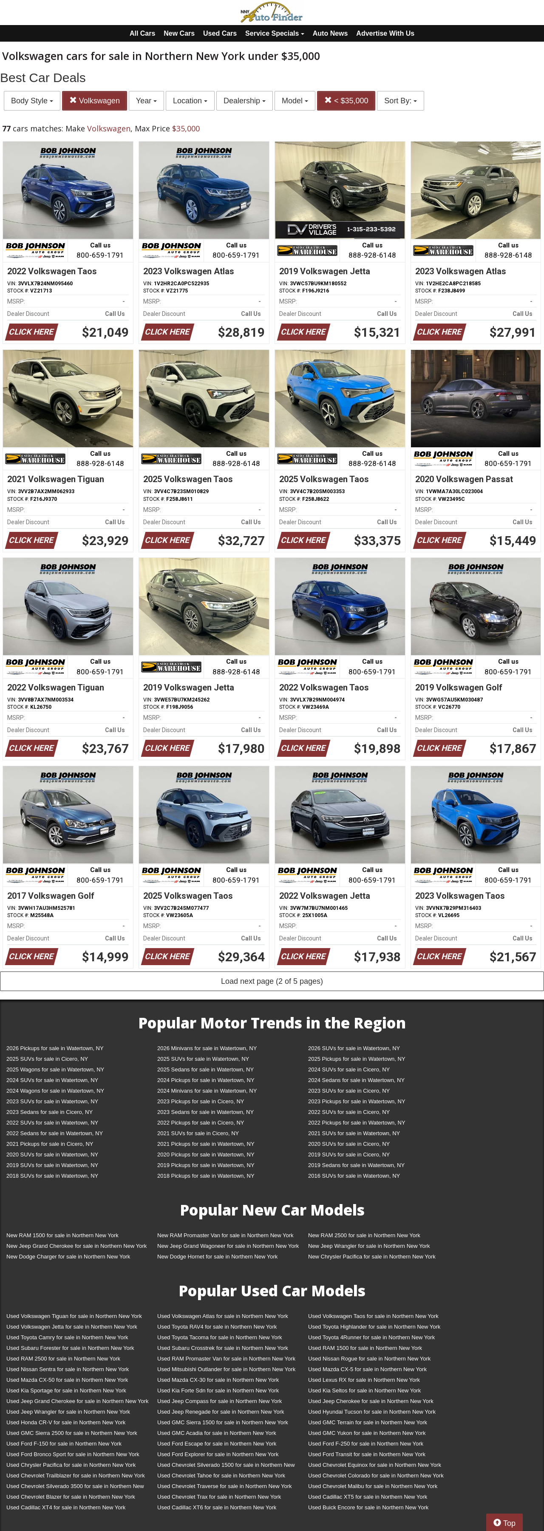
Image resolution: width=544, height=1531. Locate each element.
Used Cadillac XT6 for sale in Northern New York (216, 1507)
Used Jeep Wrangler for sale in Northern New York (68, 1412)
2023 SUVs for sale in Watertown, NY (52, 1101)
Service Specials (274, 33)
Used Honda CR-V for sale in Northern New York (65, 1422)
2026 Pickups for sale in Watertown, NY (55, 1048)
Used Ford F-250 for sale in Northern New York (365, 1443)
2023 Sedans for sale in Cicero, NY (49, 1112)
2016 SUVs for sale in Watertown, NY (354, 1176)
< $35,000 (346, 100)
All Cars (142, 33)
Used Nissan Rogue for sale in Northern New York (369, 1358)
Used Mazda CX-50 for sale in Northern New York (67, 1380)
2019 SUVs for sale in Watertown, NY (52, 1165)
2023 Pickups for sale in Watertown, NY (356, 1101)
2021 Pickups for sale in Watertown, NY (206, 1144)
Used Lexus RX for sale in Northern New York (364, 1380)
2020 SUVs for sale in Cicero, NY (349, 1144)
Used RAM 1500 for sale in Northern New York (365, 1348)
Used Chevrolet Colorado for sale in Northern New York (376, 1475)
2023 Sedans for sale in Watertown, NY (205, 1112)
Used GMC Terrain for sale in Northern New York (367, 1422)
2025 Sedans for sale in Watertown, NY (205, 1069)
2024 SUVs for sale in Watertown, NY (52, 1080)
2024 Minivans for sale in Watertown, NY (207, 1091)
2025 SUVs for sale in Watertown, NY (203, 1059)
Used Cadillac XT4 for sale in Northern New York (65, 1507)
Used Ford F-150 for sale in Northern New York (64, 1443)
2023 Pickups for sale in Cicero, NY (200, 1101)
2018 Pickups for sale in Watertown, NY (206, 1176)
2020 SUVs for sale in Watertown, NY (52, 1154)
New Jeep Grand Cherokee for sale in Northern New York (76, 1246)
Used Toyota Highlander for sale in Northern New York (374, 1327)
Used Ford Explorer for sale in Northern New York (217, 1454)
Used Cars (220, 33)
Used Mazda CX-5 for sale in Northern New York (367, 1369)
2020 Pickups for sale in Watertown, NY (206, 1154)
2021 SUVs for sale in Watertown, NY (354, 1133)
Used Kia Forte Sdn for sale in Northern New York (218, 1390)
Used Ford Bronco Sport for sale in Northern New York (72, 1454)
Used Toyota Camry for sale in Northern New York (67, 1337)
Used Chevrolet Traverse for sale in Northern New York (224, 1486)
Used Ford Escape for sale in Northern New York (216, 1443)
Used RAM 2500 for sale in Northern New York (63, 1358)
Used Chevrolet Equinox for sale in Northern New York (374, 1465)
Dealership (245, 101)
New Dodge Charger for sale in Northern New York (68, 1256)
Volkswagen (94, 100)
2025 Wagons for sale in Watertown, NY (55, 1069)
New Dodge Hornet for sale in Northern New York (217, 1256)
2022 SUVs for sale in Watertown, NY (52, 1122)
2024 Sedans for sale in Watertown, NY (356, 1080)
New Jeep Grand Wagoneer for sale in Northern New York (228, 1246)
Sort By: (400, 101)
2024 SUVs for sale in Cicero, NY (349, 1069)
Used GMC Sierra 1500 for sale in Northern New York (222, 1422)
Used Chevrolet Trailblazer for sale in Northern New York (75, 1475)
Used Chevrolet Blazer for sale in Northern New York (70, 1497)
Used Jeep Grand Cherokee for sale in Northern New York (77, 1401)
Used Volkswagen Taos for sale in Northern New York (373, 1316)
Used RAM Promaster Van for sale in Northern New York (226, 1358)
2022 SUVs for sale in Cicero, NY (349, 1112)
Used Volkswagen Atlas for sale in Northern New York (222, 1316)
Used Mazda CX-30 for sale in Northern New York (218, 1380)
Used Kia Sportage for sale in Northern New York (66, 1390)
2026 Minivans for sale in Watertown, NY (207, 1048)
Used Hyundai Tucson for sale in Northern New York (372, 1412)
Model (295, 101)
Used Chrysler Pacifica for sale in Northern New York (71, 1465)
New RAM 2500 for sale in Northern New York (364, 1235)
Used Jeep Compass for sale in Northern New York (219, 1401)
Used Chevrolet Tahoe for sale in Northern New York (221, 1475)
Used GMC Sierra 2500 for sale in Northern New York (71, 1433)
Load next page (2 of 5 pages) (272, 981)
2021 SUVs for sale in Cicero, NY (198, 1133)
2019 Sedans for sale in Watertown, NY (356, 1165)
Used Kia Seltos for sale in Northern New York (364, 1390)
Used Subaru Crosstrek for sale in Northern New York (222, 1348)
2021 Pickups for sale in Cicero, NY (49, 1144)
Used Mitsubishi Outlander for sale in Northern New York (226, 1369)
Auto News (330, 33)
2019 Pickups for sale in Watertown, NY (206, 1165)
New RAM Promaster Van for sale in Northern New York (225, 1235)
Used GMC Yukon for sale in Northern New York (367, 1433)
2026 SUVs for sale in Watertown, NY (354, 1048)
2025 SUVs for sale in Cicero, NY (47, 1059)
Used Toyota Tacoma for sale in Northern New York (219, 1337)
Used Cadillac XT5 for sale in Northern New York (367, 1497)
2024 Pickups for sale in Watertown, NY (206, 1080)
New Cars (179, 33)
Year (146, 101)
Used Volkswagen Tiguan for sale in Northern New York (74, 1316)
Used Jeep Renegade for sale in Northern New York (220, 1412)
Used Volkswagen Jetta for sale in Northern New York (71, 1327)
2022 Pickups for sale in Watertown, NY (356, 1122)
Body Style (32, 101)
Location (190, 101)
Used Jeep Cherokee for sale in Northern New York (371, 1401)
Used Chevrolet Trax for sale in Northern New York (219, 1497)
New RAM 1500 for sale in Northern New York (62, 1235)
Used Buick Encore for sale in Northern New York (368, 1507)
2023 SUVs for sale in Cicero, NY (349, 1091)
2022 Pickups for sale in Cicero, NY (200, 1122)
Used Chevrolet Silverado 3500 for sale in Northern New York (75, 1488)
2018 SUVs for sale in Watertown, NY (52, 1176)
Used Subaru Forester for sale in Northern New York (70, 1348)
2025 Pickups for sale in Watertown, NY (356, 1059)
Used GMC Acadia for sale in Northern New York (216, 1433)
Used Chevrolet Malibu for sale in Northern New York (372, 1486)
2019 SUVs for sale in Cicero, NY (349, 1154)
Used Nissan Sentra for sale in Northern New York (67, 1369)
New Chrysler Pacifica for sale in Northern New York (372, 1256)
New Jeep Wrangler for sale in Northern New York (369, 1246)
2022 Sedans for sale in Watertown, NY (54, 1133)
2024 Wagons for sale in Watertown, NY (55, 1091)
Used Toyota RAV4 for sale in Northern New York (217, 1327)
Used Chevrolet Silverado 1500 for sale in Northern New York (226, 1466)
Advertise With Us (385, 33)
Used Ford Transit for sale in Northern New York (366, 1454)
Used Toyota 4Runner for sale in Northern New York (371, 1337)
